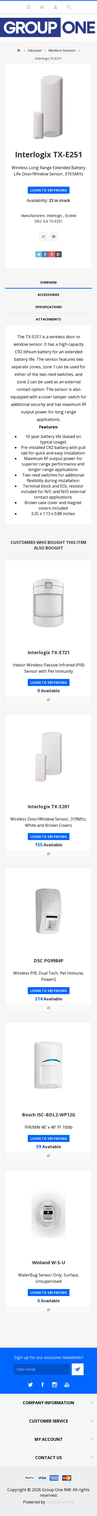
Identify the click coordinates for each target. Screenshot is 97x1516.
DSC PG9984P (48, 961)
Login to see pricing (48, 190)
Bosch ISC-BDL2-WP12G (48, 1115)
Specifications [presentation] (48, 307)
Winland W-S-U (48, 1262)
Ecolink (70, 215)
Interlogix (54, 215)
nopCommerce (60, 1502)
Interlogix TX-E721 (48, 652)
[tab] (48, 282)
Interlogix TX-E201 (48, 806)
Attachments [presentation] (48, 319)
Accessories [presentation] (48, 294)
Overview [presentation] (48, 282)
